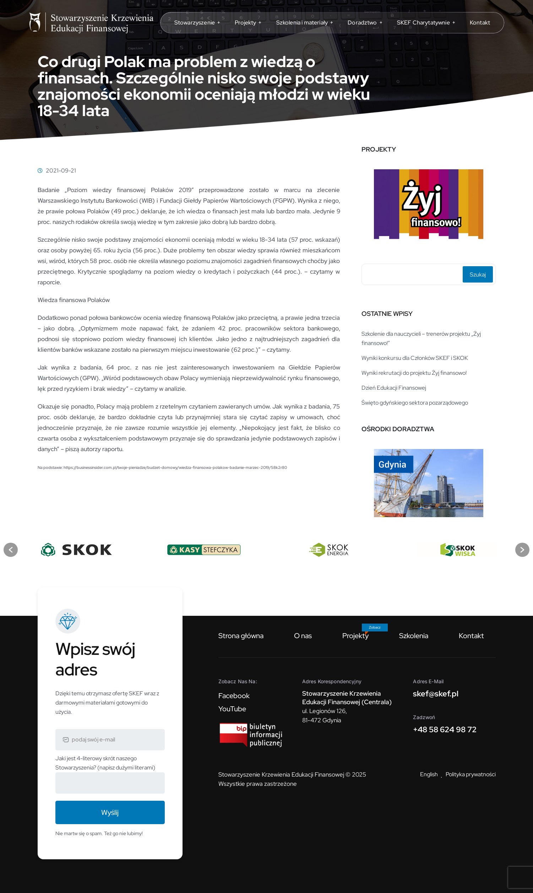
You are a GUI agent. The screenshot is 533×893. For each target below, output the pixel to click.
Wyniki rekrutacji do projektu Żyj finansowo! (414, 373)
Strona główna (240, 635)
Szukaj (478, 274)
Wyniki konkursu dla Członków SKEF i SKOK (414, 358)
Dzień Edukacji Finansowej (393, 387)
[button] (11, 550)
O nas (303, 635)
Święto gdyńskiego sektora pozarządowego (414, 402)
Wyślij (110, 812)
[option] (428, 205)
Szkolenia (413, 635)
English (429, 774)
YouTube (232, 708)
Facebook (234, 695)
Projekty (355, 635)
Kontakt (471, 635)
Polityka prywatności (471, 774)
